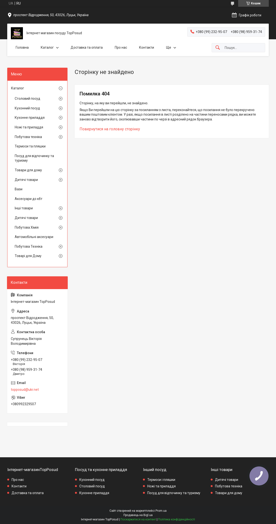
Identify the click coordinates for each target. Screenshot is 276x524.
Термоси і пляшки (161, 480)
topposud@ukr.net (25, 389)
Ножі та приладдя (29, 127)
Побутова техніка (28, 137)
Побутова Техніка (28, 246)
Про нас (121, 47)
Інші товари (24, 208)
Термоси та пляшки (30, 146)
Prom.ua (161, 510)
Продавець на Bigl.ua (138, 515)
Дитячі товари (26, 180)
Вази (18, 189)
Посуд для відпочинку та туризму (34, 158)
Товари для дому (28, 170)
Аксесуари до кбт (28, 199)
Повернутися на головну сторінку (110, 129)
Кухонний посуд (27, 108)
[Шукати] (217, 48)
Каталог (47, 47)
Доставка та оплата (87, 47)
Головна (22, 47)
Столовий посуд (27, 98)
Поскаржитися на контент (138, 519)
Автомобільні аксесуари (34, 237)
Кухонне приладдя (30, 117)
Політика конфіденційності (176, 519)
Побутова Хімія (27, 227)
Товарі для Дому (28, 256)
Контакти (146, 47)
